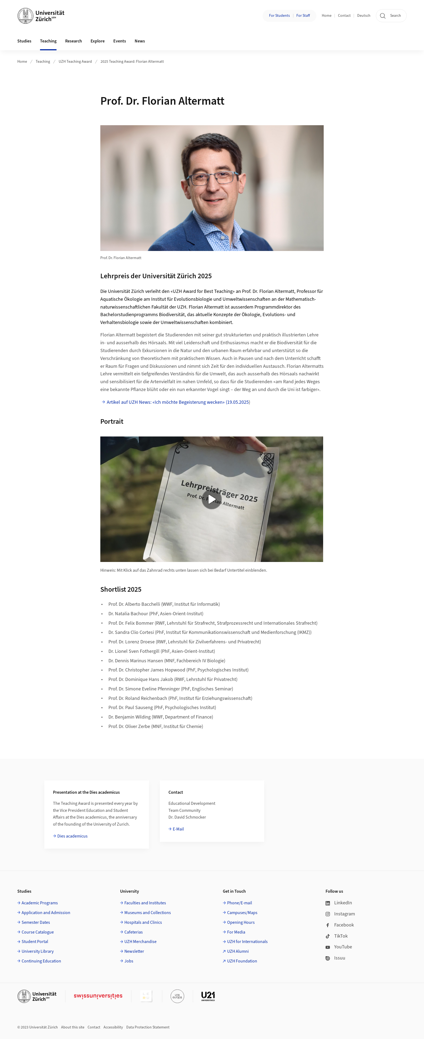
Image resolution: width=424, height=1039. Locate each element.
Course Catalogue (38, 932)
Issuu (335, 958)
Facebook (340, 925)
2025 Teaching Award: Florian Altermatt (132, 61)
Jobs (128, 961)
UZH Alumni (238, 951)
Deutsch (363, 15)
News (140, 41)
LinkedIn (339, 902)
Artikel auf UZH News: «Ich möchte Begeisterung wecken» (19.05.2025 (178, 402)
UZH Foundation (242, 961)
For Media (236, 932)
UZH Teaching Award (75, 61)
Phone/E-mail (239, 903)
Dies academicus (72, 836)
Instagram (340, 914)
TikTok (337, 936)
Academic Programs (40, 903)
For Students (279, 15)
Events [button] (119, 41)
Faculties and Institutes (145, 903)
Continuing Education (41, 961)
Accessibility (113, 1027)
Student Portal (35, 942)
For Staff (303, 15)
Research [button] (73, 41)
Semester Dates (36, 922)
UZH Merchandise (140, 942)
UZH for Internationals (247, 942)
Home (327, 15)
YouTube (339, 947)
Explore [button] (98, 41)
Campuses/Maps (242, 913)
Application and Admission (46, 913)
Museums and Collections (147, 913)
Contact (344, 15)
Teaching (43, 61)
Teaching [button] (48, 41)
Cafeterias (133, 932)
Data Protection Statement (148, 1027)
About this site (72, 1027)
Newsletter (134, 951)
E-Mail (178, 829)
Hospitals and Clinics (143, 922)
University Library (38, 951)
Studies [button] (24, 41)
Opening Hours (241, 922)
